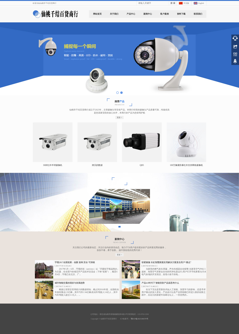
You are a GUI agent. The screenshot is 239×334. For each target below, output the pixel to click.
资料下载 (181, 14)
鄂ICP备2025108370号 (139, 319)
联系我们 (198, 14)
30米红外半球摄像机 (52, 165)
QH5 (142, 165)
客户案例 (164, 14)
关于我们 (114, 14)
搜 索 (172, 3)
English (201, 3)
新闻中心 (147, 14)
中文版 (186, 3)
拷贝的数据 (97, 165)
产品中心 (131, 14)
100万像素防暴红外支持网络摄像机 (186, 165)
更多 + (119, 117)
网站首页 (97, 14)
